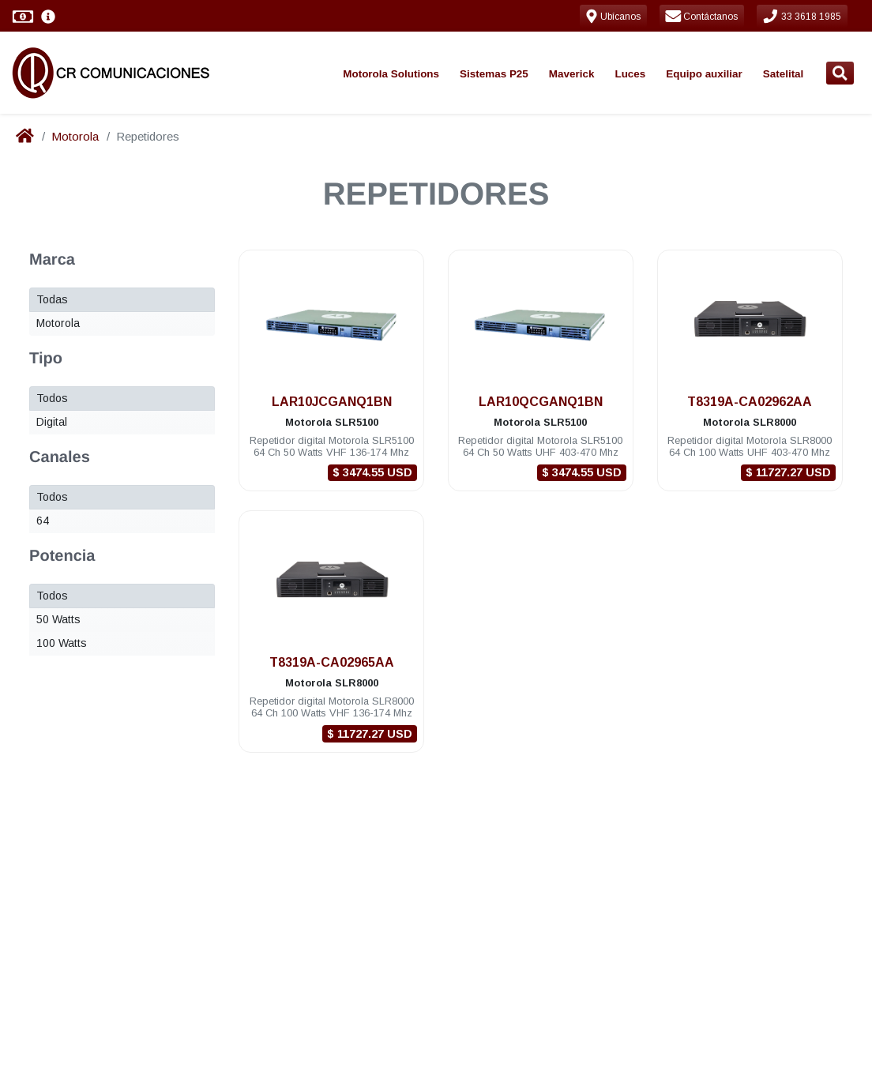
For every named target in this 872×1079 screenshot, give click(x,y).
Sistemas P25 (494, 74)
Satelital (783, 74)
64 (42, 520)
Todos (52, 398)
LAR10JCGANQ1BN (332, 401)
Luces (630, 74)
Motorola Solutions (391, 74)
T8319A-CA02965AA (331, 662)
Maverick (572, 74)
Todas (52, 299)
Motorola (75, 136)
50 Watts (58, 619)
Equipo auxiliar (704, 74)
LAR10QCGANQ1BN (541, 401)
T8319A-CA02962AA (749, 401)
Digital (51, 421)
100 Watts (61, 643)
